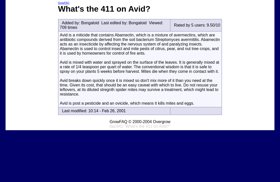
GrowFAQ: (64, 3)
